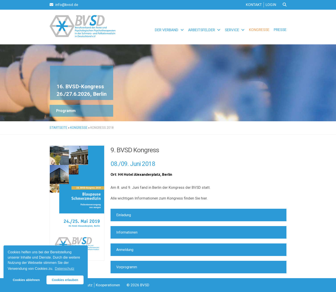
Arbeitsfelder (201, 30)
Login (271, 4)
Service (232, 30)
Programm (66, 110)
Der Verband (166, 30)
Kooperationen (108, 285)
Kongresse (259, 29)
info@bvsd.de (64, 4)
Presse (280, 29)
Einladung (123, 215)
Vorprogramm (126, 267)
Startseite (58, 127)
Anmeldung (124, 250)
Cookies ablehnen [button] (26, 280)
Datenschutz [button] (64, 268)
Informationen (127, 232)
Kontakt (254, 4)
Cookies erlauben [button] (65, 280)
